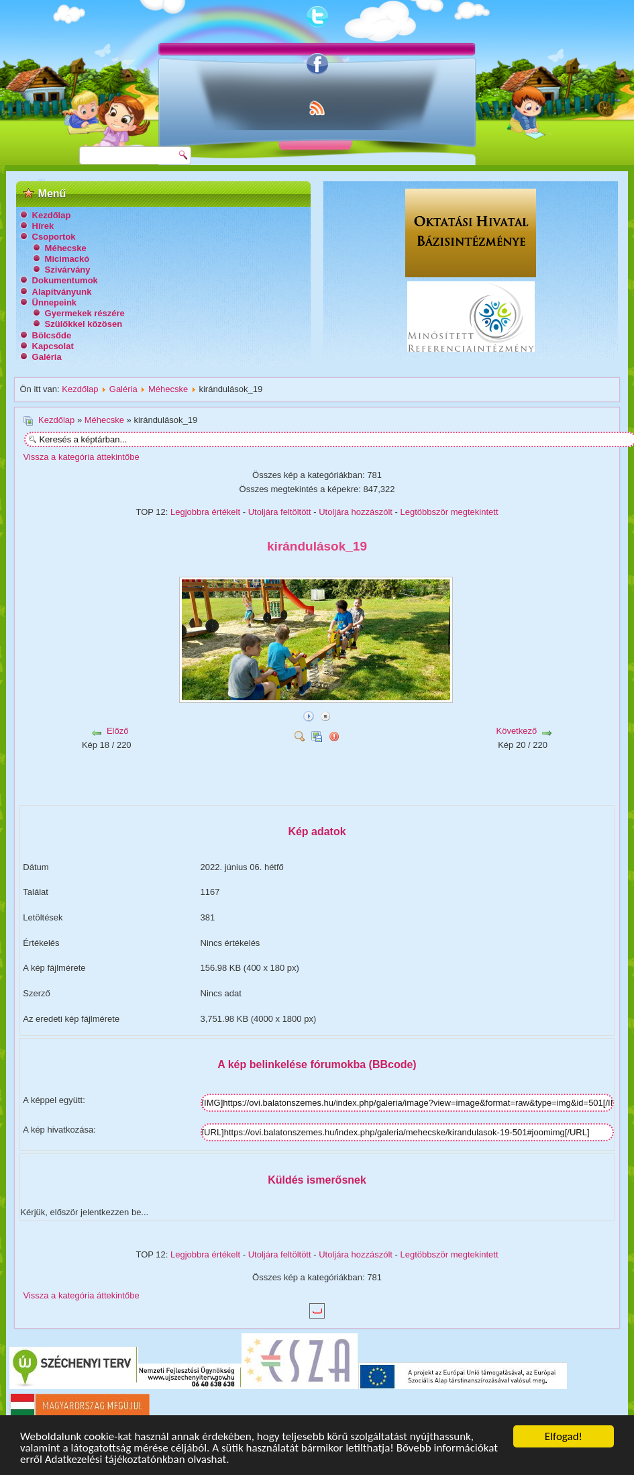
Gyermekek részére (85, 313)
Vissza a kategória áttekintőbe (81, 457)
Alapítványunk (62, 292)
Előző (118, 731)
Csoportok (54, 237)
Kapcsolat (53, 346)
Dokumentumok (65, 280)
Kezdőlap (51, 215)
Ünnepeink (54, 302)
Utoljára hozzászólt (355, 512)
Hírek (43, 226)
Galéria (47, 357)
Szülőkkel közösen (84, 324)
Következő (516, 731)
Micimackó (67, 259)
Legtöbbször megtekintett (449, 512)
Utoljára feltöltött (279, 512)
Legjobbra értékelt (205, 512)
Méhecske (66, 248)
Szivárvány (68, 270)
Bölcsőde (52, 335)
